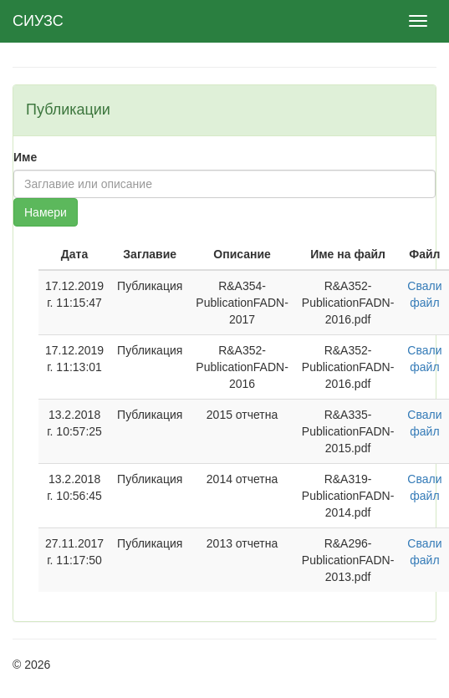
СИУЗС (38, 21)
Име (25, 157)
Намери (45, 212)
